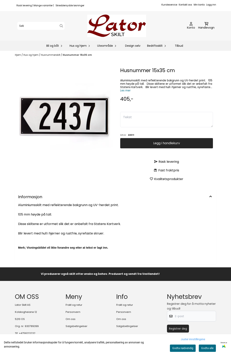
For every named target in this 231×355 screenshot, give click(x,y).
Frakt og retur (74, 305)
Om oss (70, 319)
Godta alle (207, 348)
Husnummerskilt (51, 55)
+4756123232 (27, 333)
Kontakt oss (185, 4)
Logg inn (211, 4)
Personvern (73, 312)
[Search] (61, 25)
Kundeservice (169, 4)
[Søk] (41, 26)
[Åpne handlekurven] (206, 25)
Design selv (132, 46)
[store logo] (116, 26)
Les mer (125, 90)
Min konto (199, 4)
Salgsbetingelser (76, 326)
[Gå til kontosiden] (191, 25)
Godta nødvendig (182, 348)
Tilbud (179, 46)
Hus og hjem (31, 55)
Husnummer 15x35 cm (77, 55)
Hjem (18, 55)
